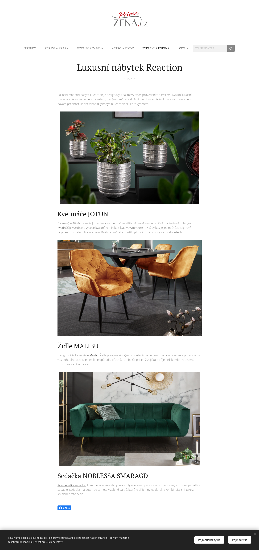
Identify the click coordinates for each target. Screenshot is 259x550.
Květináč (63, 228)
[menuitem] (32, 48)
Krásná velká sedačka (71, 485)
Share (64, 508)
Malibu (93, 355)
